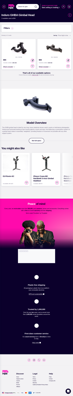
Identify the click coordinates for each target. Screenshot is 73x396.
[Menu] (4, 6)
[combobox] (27, 6)
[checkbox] (32, 66)
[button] (32, 60)
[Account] (63, 6)
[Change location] (9, 393)
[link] (11, 6)
